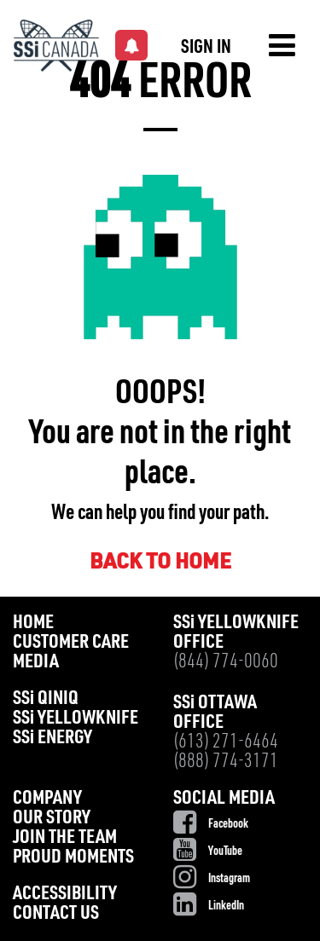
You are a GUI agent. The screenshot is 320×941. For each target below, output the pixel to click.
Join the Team (65, 838)
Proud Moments (73, 858)
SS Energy (52, 738)
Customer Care (71, 643)
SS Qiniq (46, 699)
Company (47, 799)
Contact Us (56, 914)
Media (36, 663)
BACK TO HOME (160, 563)
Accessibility (65, 894)
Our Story (51, 818)
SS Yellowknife (75, 719)
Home (33, 623)
